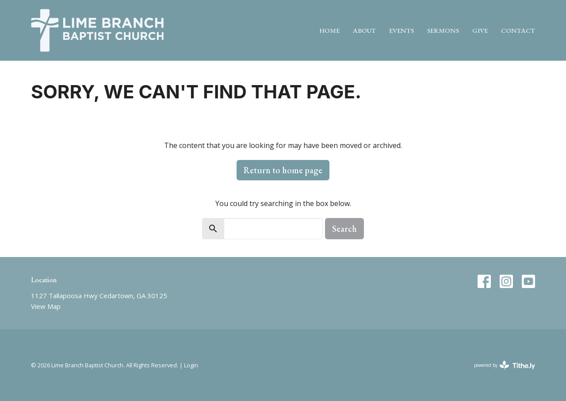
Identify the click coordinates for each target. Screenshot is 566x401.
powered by (504, 365)
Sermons (443, 30)
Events (401, 30)
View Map (46, 306)
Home (329, 30)
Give (480, 30)
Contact (518, 30)
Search (344, 228)
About (364, 30)
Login (191, 365)
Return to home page (283, 170)
